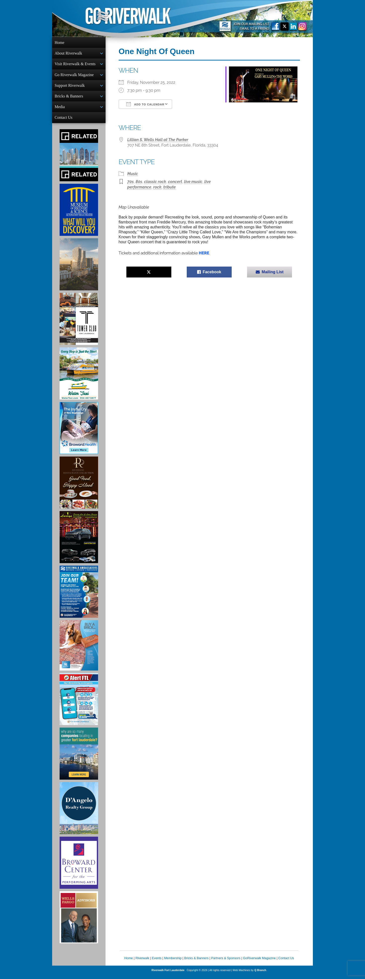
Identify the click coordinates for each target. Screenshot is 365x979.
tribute (169, 187)
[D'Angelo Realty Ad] (79, 812)
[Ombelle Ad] (79, 268)
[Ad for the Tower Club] (79, 323)
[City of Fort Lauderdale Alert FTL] (79, 703)
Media (60, 110)
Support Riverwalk (70, 87)
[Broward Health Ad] (79, 432)
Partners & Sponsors (225, 962)
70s (130, 181)
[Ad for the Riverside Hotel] (79, 486)
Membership (173, 962)
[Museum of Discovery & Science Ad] (79, 213)
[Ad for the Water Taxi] (79, 377)
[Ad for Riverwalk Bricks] (79, 649)
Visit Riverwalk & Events (75, 65)
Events (156, 962)
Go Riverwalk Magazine (74, 76)
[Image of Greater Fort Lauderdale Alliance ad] (79, 757)
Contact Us (64, 121)
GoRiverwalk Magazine (259, 962)
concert (175, 181)
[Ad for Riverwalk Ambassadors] (79, 595)
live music (193, 181)
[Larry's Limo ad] (79, 541)
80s (139, 181)
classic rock (155, 181)
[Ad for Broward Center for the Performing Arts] (79, 866)
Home (59, 42)
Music (132, 173)
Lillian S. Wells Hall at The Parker (157, 139)
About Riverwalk (68, 54)
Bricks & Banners (69, 98)
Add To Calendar (145, 104)
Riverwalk (142, 962)
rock (157, 187)
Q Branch (260, 974)
